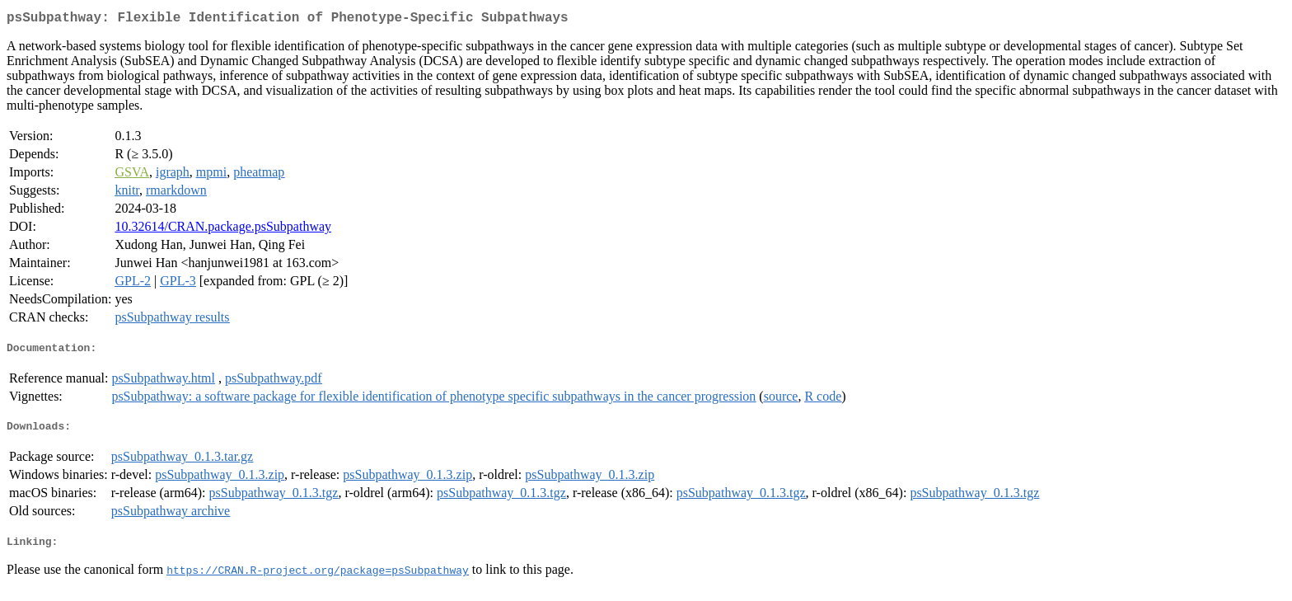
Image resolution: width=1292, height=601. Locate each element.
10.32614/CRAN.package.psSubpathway (223, 230)
